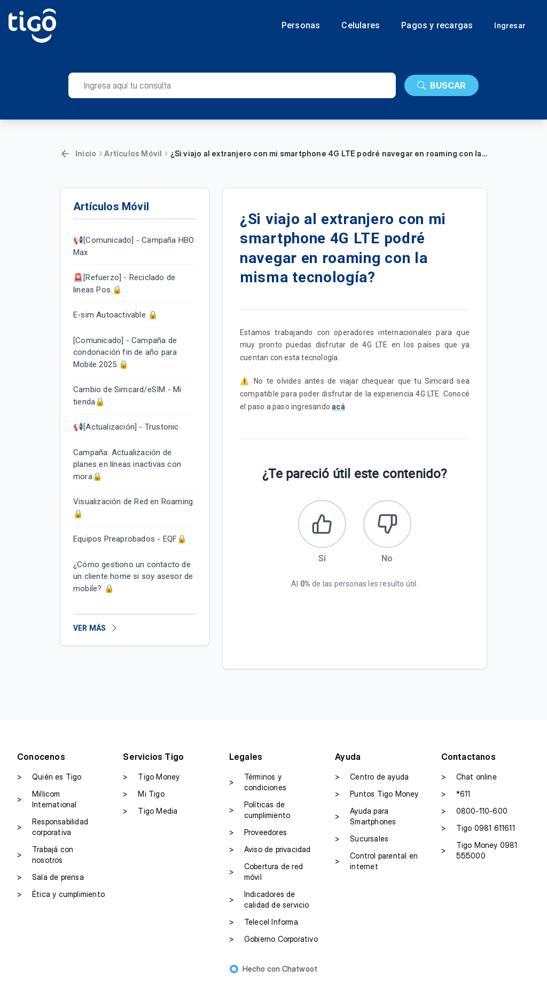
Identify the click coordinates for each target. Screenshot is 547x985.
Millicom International (47, 799)
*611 (456, 794)
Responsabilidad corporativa (52, 827)
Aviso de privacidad (270, 849)
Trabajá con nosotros (45, 854)
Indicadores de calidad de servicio (269, 899)
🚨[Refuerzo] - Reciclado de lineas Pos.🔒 (124, 284)
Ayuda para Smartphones (365, 816)
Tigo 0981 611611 (478, 828)
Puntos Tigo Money (376, 794)
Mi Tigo (143, 794)
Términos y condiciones (257, 782)
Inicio (85, 153)
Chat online (469, 777)
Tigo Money (151, 777)
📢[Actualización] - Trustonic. (127, 427)
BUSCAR (441, 85)
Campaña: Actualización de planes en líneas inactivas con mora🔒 (127, 464)
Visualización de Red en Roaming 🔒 (133, 508)
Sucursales (361, 838)
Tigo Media (150, 811)
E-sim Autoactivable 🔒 (115, 315)
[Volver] (65, 153)
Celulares (360, 25)
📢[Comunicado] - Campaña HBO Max (133, 246)
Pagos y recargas (437, 25)
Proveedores (258, 832)
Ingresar (510, 25)
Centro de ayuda (372, 777)
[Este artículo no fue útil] (387, 524)
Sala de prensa (50, 877)
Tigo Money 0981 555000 (479, 850)
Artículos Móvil (133, 153)
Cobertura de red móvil (266, 871)
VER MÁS (96, 628)
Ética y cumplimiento (61, 894)
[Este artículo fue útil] (322, 524)
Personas (301, 25)
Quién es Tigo (49, 777)
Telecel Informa (263, 922)
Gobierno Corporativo (273, 939)
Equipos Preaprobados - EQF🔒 (130, 539)
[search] (232, 85)
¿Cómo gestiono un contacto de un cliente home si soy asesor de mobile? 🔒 (133, 576)
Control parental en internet (376, 861)
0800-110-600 (474, 811)
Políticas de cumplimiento (259, 810)
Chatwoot (300, 968)
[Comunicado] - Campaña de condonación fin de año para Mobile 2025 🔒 (125, 352)
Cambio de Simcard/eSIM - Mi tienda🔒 (127, 396)
